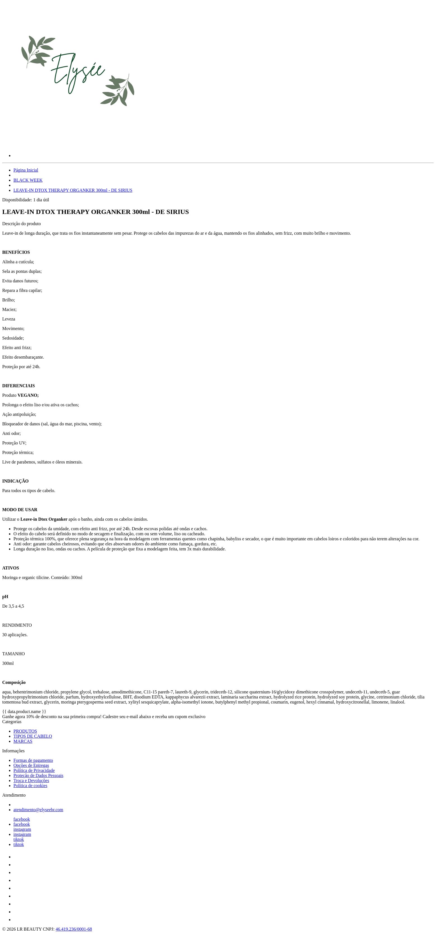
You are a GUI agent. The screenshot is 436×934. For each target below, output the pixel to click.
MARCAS (22, 741)
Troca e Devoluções (31, 780)
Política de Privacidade (34, 770)
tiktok (18, 839)
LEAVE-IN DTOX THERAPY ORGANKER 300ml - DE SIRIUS (72, 190)
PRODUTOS (25, 731)
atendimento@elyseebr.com (38, 809)
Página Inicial (25, 170)
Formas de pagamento (33, 760)
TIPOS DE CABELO (32, 736)
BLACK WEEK (28, 180)
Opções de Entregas (31, 765)
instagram (22, 829)
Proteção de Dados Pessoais (38, 775)
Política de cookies (30, 785)
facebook (21, 819)
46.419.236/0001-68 (74, 929)
